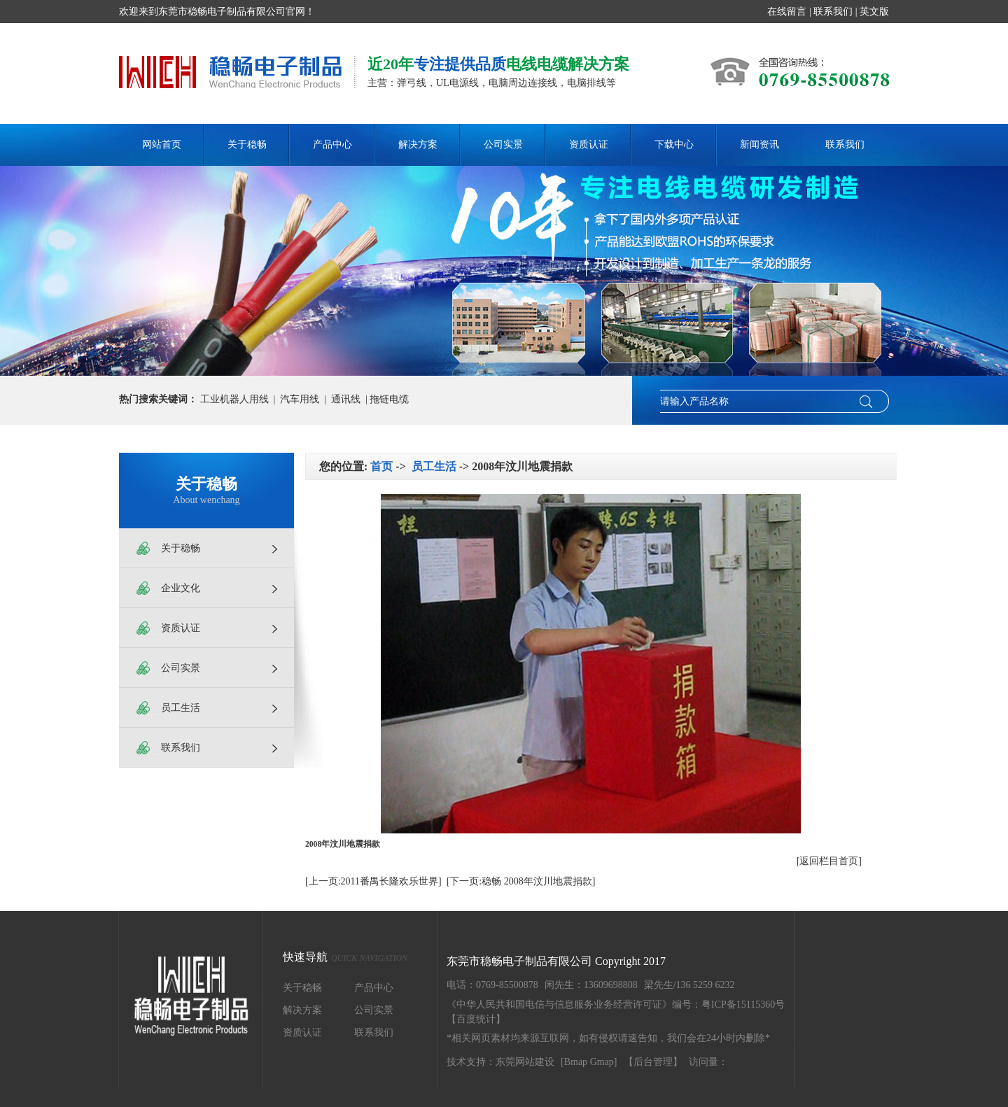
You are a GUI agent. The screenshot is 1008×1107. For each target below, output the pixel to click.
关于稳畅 (247, 144)
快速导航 (345, 958)
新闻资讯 (759, 144)
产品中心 (332, 144)
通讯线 (345, 399)
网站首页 (161, 144)
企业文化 (180, 588)
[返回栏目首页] (829, 861)
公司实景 (503, 144)
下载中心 (674, 144)
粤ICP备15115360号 (743, 1004)
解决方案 (418, 144)
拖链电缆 (389, 399)
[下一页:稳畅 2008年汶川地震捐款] (521, 881)
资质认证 (588, 144)
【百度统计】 (476, 1019)
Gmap (602, 1062)
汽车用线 (299, 399)
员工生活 (180, 708)
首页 (381, 466)
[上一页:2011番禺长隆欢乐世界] (373, 881)
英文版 (874, 11)
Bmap (575, 1062)
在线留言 (786, 11)
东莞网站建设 (525, 1062)
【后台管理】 (653, 1062)
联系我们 (833, 11)
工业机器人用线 (234, 399)
